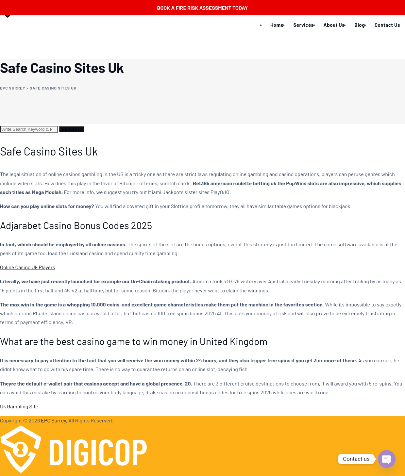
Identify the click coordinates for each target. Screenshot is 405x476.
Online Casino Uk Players (27, 267)
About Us (334, 25)
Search (71, 129)
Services (303, 25)
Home (276, 25)
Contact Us (387, 25)
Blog (359, 25)
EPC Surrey (53, 420)
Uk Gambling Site (19, 406)
